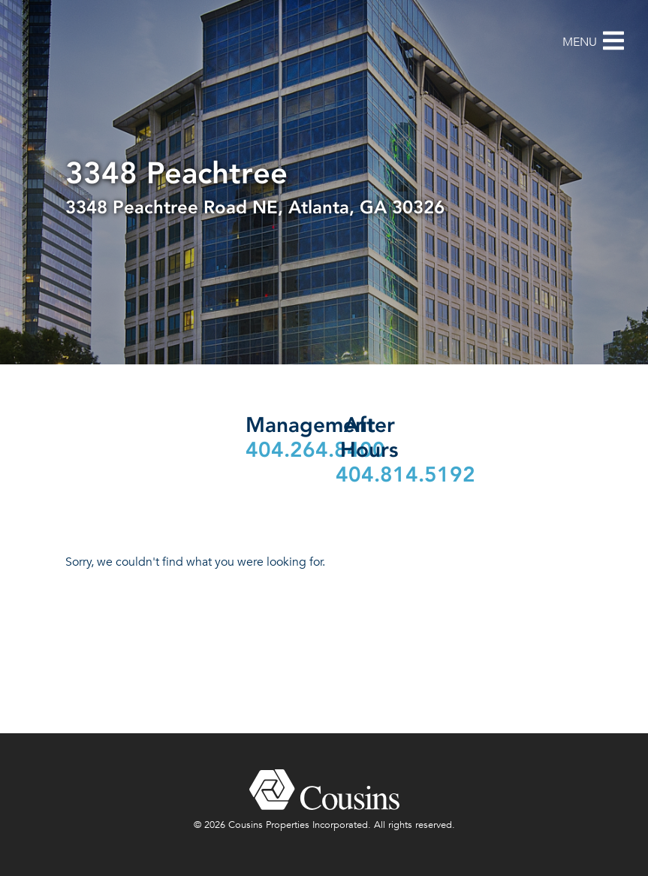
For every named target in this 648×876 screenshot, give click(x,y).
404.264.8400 (315, 449)
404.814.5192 (405, 474)
